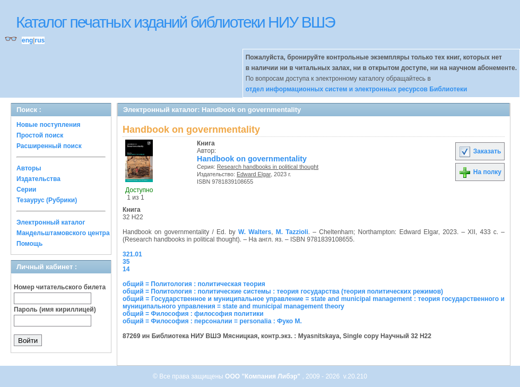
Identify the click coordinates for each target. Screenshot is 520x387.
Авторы (28, 168)
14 (126, 269)
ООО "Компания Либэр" (263, 376)
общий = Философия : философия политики (193, 313)
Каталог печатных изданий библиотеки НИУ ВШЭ (175, 22)
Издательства (38, 179)
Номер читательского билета (60, 287)
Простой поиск (39, 135)
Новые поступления (48, 124)
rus (39, 40)
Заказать (479, 151)
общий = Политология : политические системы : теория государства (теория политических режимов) (283, 291)
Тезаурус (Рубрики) (46, 200)
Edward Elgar (254, 174)
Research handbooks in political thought (267, 167)
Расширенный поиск (49, 146)
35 (126, 261)
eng (27, 40)
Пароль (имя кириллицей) (55, 309)
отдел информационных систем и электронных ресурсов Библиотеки (356, 89)
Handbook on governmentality (252, 158)
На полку (479, 172)
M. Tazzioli (292, 232)
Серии (26, 189)
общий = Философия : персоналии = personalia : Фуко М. (212, 321)
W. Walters (254, 232)
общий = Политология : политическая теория (194, 284)
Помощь (29, 243)
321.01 (132, 254)
